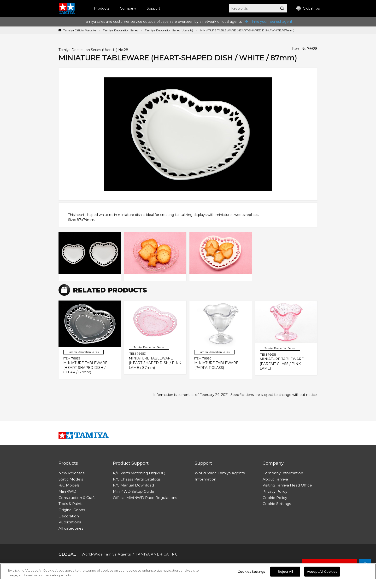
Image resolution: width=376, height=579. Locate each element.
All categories (71, 528)
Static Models (71, 479)
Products (101, 8)
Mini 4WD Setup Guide (133, 491)
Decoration (69, 516)
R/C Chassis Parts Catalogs (136, 479)
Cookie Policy (275, 497)
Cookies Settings (251, 573)
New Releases (71, 473)
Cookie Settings (277, 503)
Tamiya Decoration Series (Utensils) (169, 30)
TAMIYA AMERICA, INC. (157, 554)
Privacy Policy (275, 491)
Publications (70, 522)
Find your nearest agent (272, 21)
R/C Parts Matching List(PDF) (139, 473)
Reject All (285, 573)
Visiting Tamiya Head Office (287, 485)
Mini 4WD (67, 491)
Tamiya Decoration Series (120, 30)
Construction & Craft (77, 497)
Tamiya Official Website (79, 30)
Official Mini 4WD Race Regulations (145, 497)
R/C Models (69, 485)
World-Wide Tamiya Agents (220, 473)
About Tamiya (275, 479)
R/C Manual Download (133, 485)
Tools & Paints (71, 503)
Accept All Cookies (322, 573)
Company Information (283, 473)
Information (205, 479)
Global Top (308, 8)
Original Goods (72, 510)
